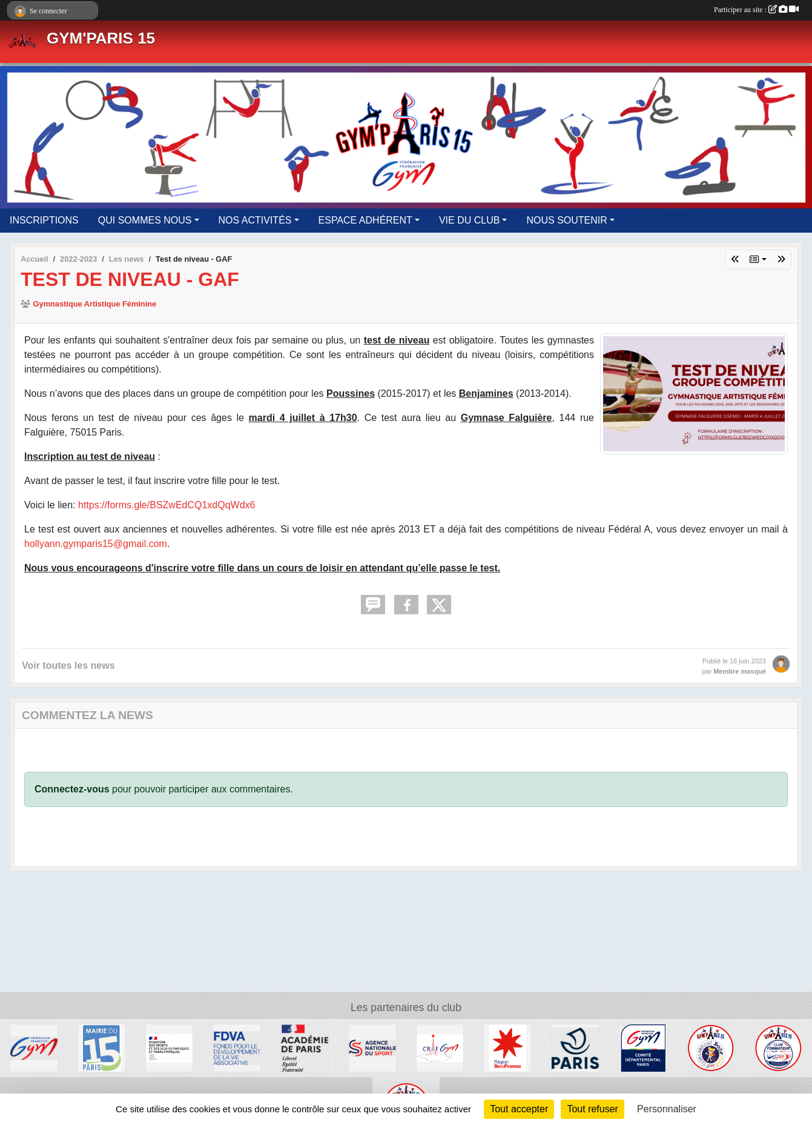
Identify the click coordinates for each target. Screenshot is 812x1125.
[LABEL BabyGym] (711, 1047)
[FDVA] (237, 1047)
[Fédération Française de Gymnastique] (34, 1047)
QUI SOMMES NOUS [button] (145, 220)
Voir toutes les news (68, 665)
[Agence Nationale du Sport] (372, 1047)
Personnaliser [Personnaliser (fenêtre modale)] (666, 1109)
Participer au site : (756, 9)
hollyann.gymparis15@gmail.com (95, 544)
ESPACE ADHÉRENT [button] (365, 220)
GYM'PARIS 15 (101, 38)
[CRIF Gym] (440, 1047)
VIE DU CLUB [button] (469, 220)
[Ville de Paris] (575, 1047)
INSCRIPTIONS (44, 220)
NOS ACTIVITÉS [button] (255, 220)
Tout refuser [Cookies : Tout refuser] (592, 1109)
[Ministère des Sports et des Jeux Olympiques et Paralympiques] (169, 1047)
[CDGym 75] (643, 1047)
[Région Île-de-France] (507, 1047)
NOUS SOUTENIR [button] (566, 220)
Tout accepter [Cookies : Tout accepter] (519, 1109)
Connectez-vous (72, 789)
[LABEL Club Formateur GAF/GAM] (778, 1047)
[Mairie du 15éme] (102, 1047)
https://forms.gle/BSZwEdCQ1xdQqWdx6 (167, 505)
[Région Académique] (304, 1047)
